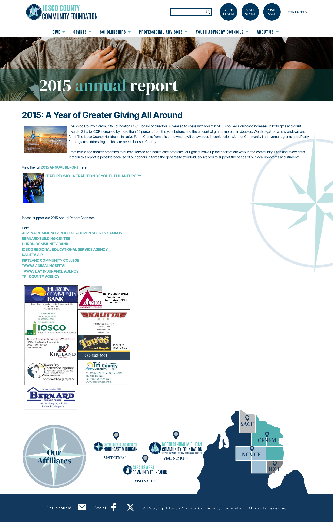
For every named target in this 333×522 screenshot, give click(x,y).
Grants (82, 32)
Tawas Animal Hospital (44, 266)
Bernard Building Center (46, 238)
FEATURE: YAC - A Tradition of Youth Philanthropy (93, 176)
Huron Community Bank (45, 244)
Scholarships (115, 32)
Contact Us (297, 12)
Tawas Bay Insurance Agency (50, 271)
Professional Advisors (163, 32)
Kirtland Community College (50, 260)
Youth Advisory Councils (222, 32)
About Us (268, 32)
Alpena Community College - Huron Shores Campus (72, 233)
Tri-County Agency (41, 276)
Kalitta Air (32, 255)
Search (208, 12)
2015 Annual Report (60, 167)
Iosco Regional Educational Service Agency (65, 249)
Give (59, 32)
